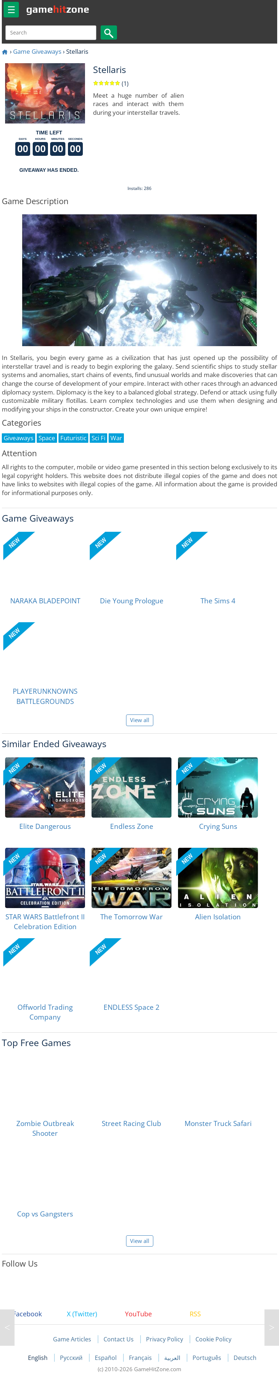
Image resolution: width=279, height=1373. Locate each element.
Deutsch (245, 1358)
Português (208, 1358)
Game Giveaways (37, 51)
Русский (72, 1358)
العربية (173, 1358)
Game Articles (72, 1339)
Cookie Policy (213, 1339)
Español (106, 1358)
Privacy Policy (164, 1339)
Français (141, 1358)
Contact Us (119, 1339)
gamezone (57, 9)
